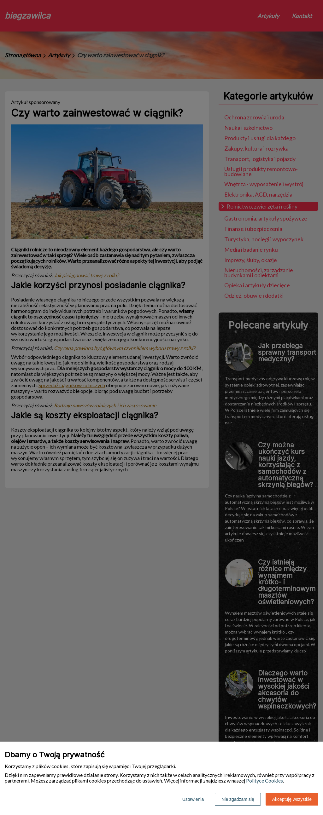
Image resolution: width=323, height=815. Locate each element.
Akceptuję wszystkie (292, 799)
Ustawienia (193, 799)
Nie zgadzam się (237, 799)
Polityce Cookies (264, 780)
